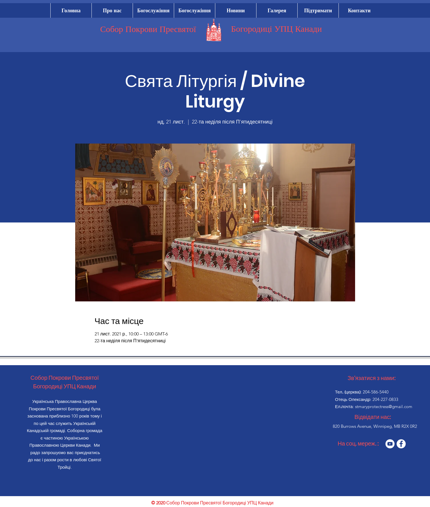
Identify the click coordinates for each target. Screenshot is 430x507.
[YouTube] (390, 443)
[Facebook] (401, 443)
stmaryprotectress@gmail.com (383, 406)
